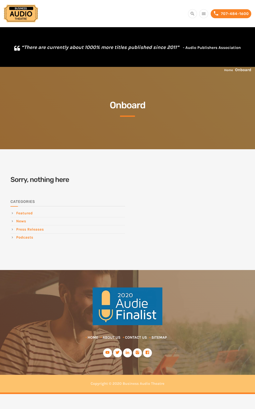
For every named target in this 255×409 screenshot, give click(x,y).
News (21, 221)
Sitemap (159, 337)
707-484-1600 (231, 13)
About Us (111, 337)
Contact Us (136, 337)
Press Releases (30, 229)
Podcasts (24, 237)
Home (228, 70)
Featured (24, 213)
